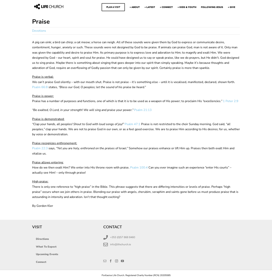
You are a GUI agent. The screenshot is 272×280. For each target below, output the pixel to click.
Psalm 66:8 (40, 87)
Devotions (39, 31)
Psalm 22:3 (40, 148)
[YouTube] (122, 260)
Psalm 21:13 (143, 110)
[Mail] (104, 260)
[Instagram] (116, 260)
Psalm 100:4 (139, 167)
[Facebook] (110, 260)
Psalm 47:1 (132, 124)
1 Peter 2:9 (230, 101)
